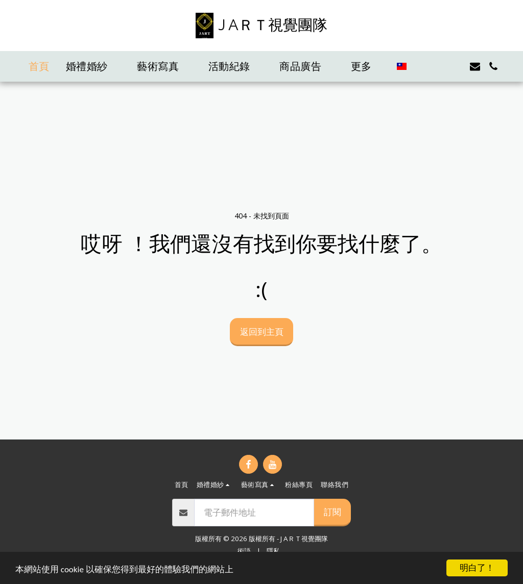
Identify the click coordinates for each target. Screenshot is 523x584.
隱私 (273, 550)
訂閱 (332, 512)
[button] (93, 66)
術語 (244, 550)
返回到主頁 (261, 331)
